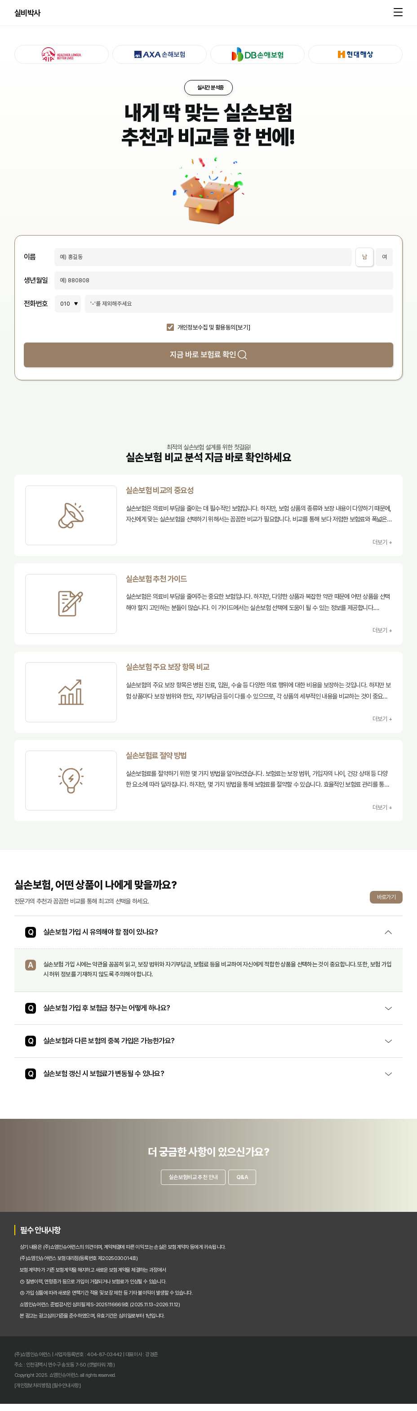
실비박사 (27, 13)
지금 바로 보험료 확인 (208, 355)
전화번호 (36, 303)
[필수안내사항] (66, 1392)
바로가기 (386, 902)
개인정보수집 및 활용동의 (206, 328)
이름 (30, 257)
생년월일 (36, 280)
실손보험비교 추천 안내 (190, 1183)
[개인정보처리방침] (32, 1392)
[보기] (242, 328)
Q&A (245, 1183)
